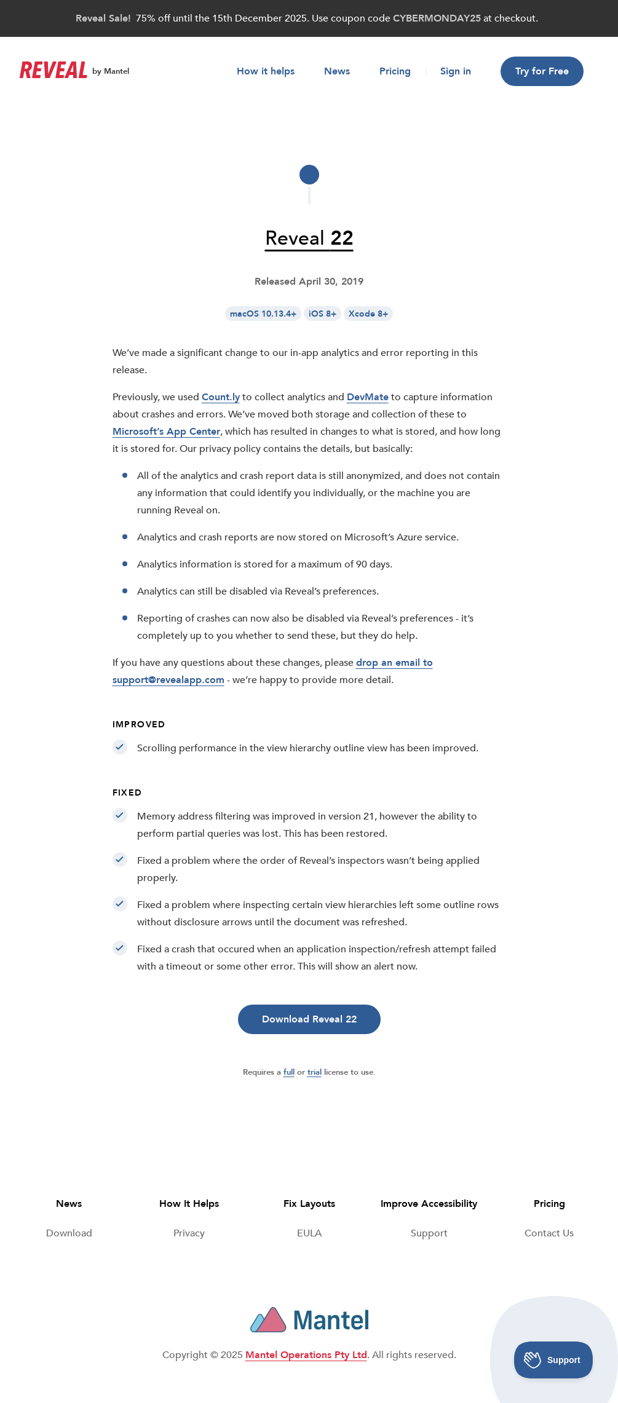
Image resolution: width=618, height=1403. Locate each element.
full (289, 1072)
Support (429, 1233)
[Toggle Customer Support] (553, 1360)
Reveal (309, 238)
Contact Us (549, 1233)
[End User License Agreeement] (309, 1233)
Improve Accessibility (429, 1204)
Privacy (189, 1233)
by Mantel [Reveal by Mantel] (110, 71)
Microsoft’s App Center (166, 431)
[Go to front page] (53, 71)
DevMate (368, 397)
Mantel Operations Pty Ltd (306, 1355)
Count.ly (221, 397)
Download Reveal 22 (309, 1019)
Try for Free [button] (542, 71)
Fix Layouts (309, 1204)
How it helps (266, 71)
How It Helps (189, 1204)
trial (314, 1072)
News (337, 71)
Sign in (455, 71)
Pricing (395, 71)
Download (69, 1233)
